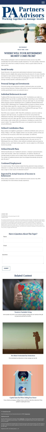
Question (5, 254)
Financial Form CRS (6, 411)
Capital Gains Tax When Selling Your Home (23, 398)
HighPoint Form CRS (5, 416)
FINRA (21, 418)
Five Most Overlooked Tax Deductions (23, 356)
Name (5, 236)
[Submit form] (6, 268)
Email (5, 245)
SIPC (24, 418)
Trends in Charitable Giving (23, 312)
